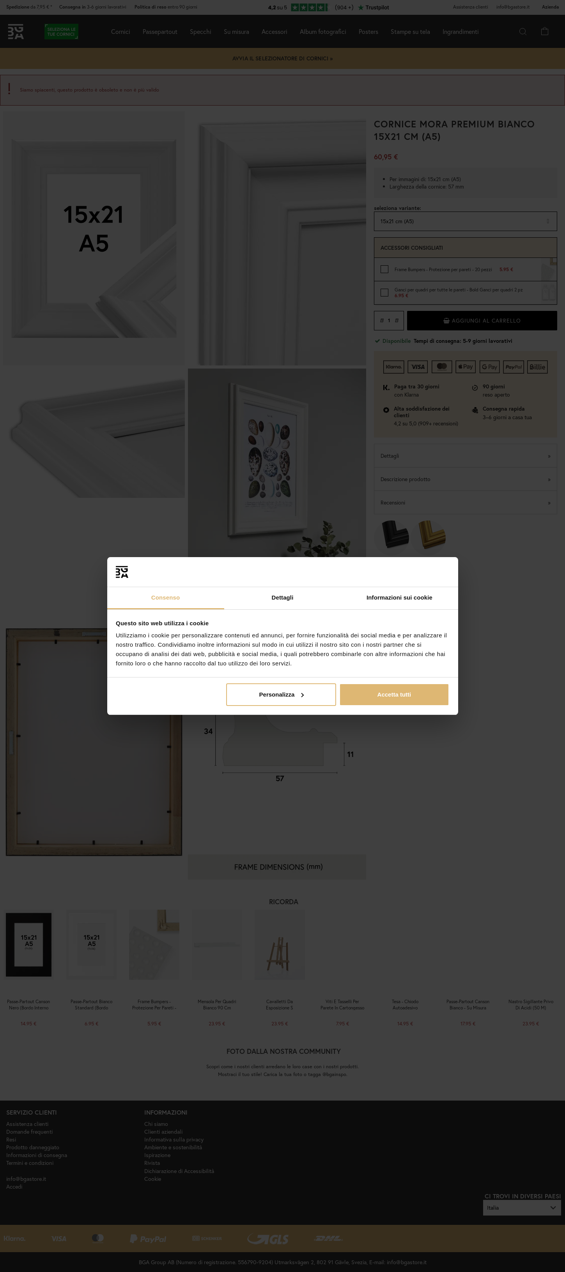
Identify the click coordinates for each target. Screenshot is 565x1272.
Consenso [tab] (165, 597)
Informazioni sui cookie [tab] (399, 597)
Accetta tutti (394, 694)
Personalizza (281, 694)
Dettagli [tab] (283, 597)
